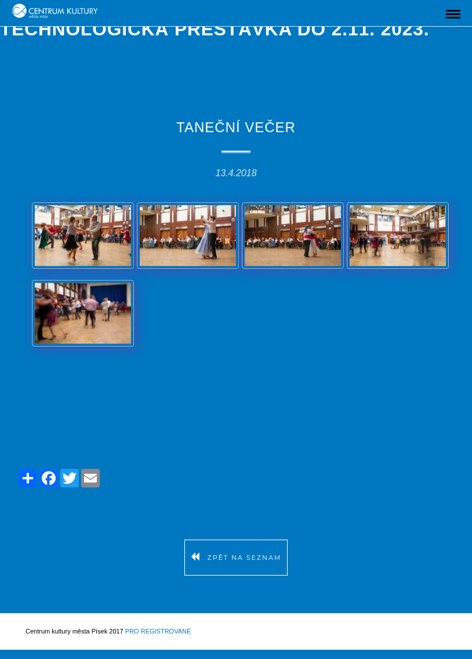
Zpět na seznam (236, 558)
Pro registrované (158, 631)
